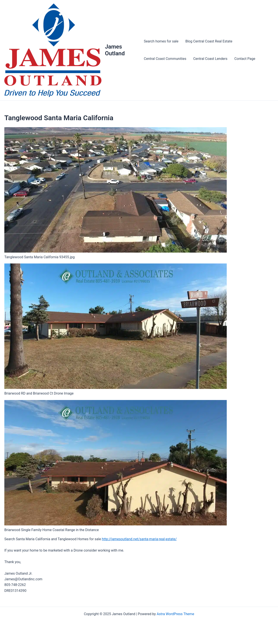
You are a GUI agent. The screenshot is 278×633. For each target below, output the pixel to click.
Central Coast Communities (165, 59)
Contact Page (244, 59)
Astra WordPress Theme (175, 614)
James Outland (115, 50)
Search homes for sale (161, 41)
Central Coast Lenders (210, 59)
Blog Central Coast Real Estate (208, 41)
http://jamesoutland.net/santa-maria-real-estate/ (139, 539)
